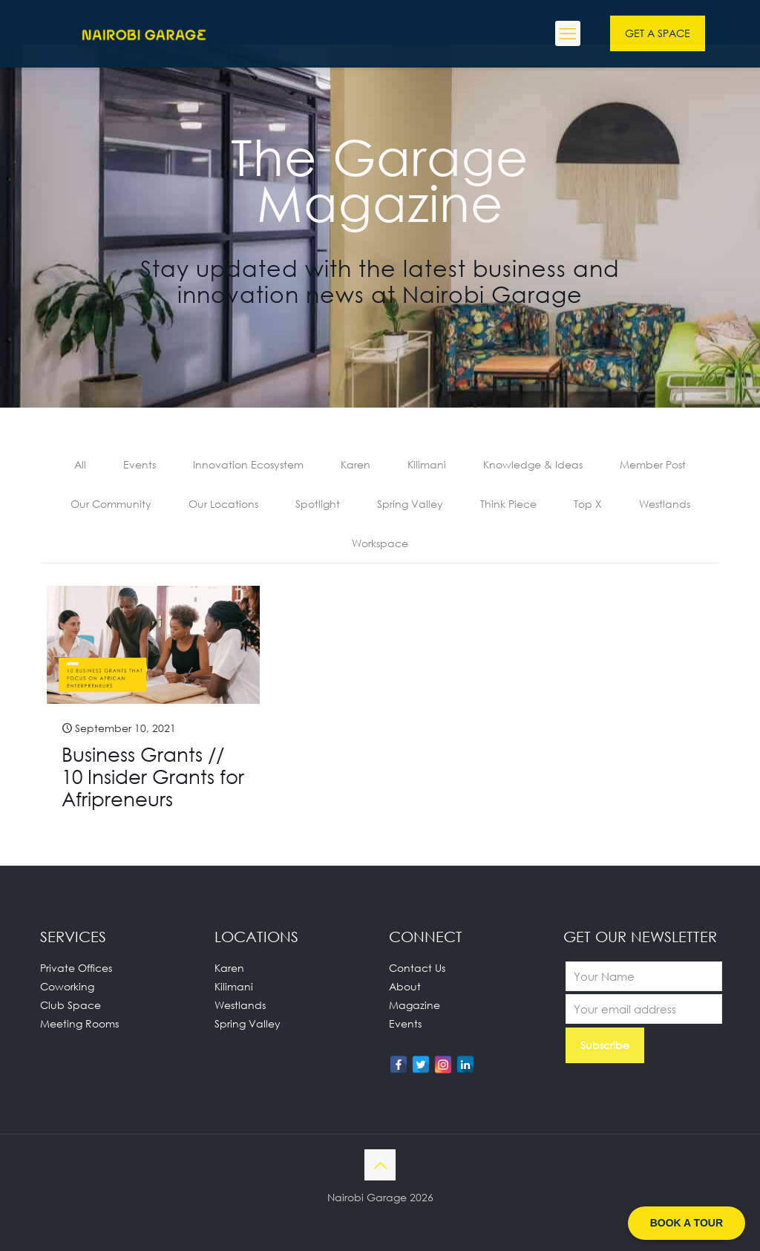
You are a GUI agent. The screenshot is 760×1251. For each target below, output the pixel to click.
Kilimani (426, 464)
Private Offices (76, 967)
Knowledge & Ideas (533, 464)
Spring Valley (410, 503)
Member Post (653, 464)
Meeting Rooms (79, 1023)
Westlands (664, 503)
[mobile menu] (567, 33)
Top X (588, 503)
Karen (355, 464)
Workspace (380, 543)
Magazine (414, 1005)
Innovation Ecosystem (248, 464)
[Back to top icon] (380, 1164)
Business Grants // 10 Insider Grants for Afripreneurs (153, 776)
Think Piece (508, 503)
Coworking (67, 986)
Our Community (111, 503)
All (80, 464)
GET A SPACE (657, 33)
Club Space (70, 1005)
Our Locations (223, 503)
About (405, 986)
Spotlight (317, 503)
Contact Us (417, 967)
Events (139, 464)
